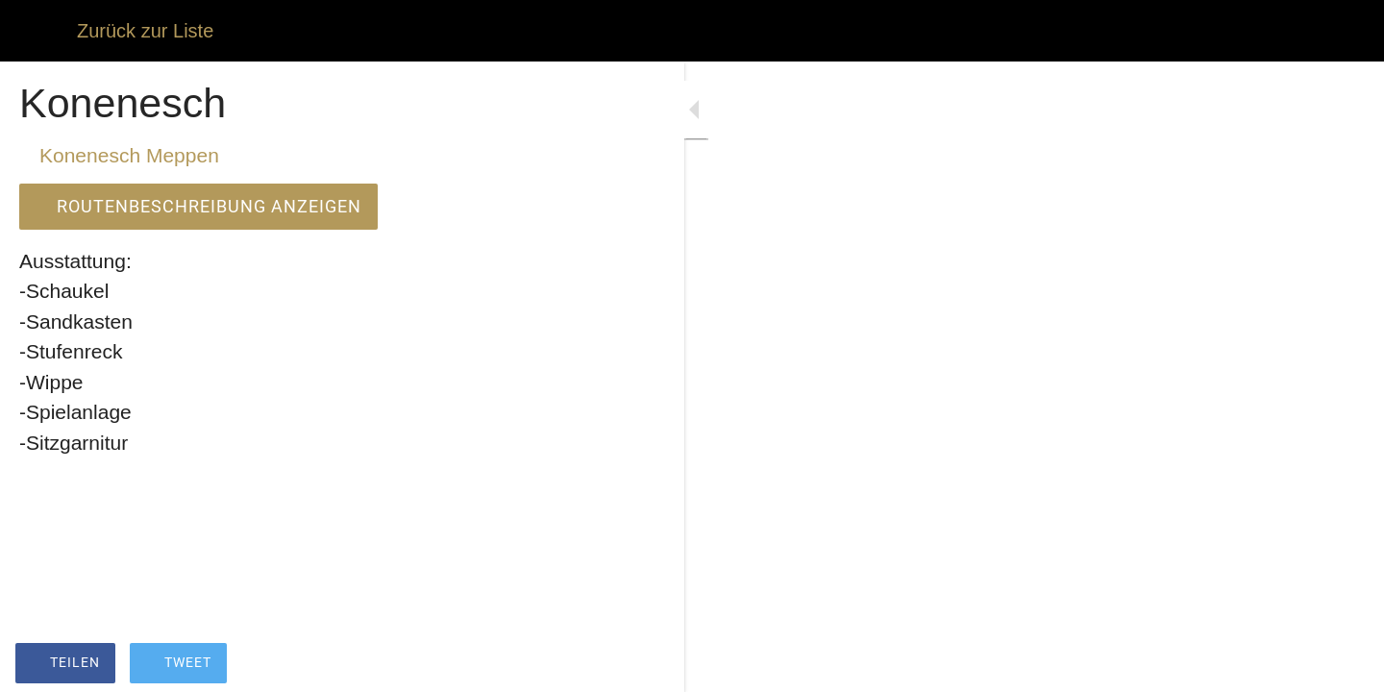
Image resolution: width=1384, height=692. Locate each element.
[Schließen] (38, 30)
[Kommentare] (538, 665)
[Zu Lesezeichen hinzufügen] (492, 665)
